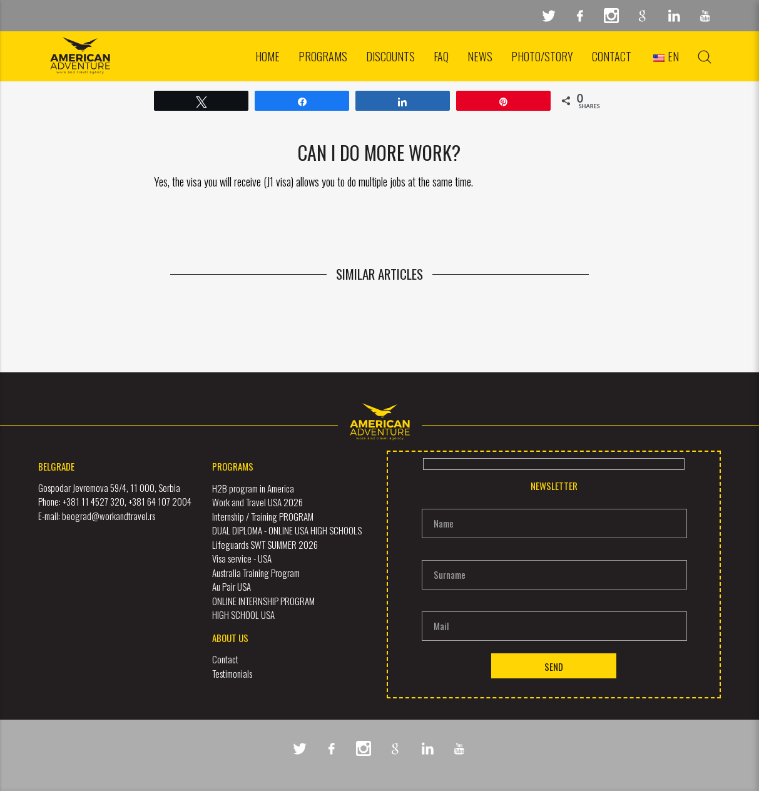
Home (267, 56)
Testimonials (232, 673)
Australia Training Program (256, 572)
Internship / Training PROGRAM (262, 516)
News (479, 56)
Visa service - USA (242, 558)
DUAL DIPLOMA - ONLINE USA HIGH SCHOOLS (287, 530)
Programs (322, 56)
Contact (611, 56)
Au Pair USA (231, 586)
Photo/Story (542, 56)
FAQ (441, 56)
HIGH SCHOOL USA (243, 614)
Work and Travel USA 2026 (257, 502)
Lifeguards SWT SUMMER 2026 (265, 544)
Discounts (390, 56)
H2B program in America (253, 487)
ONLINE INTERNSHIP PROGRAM (263, 600)
